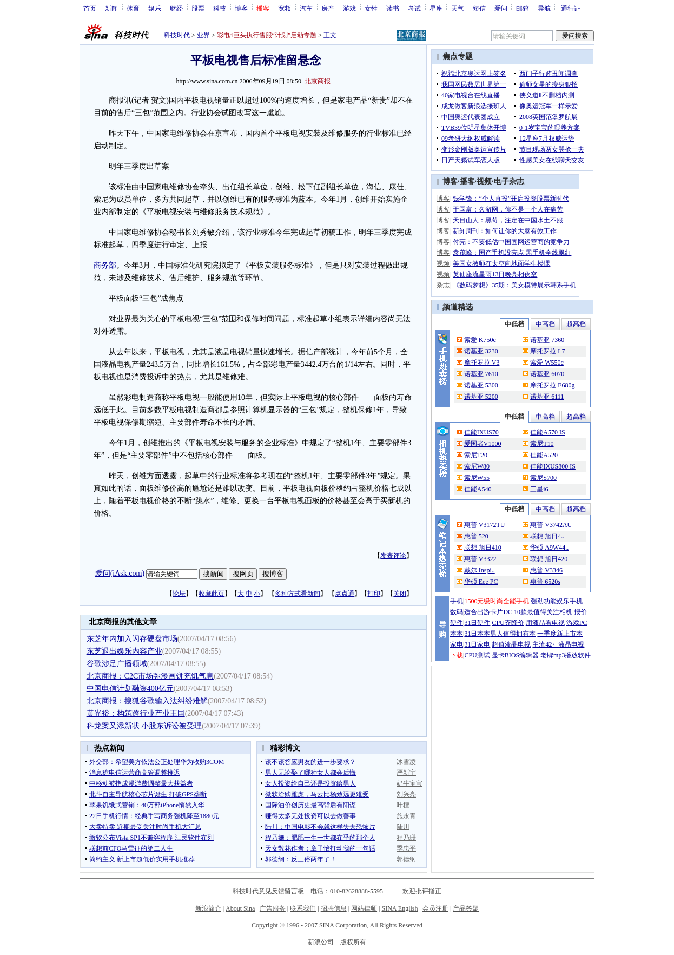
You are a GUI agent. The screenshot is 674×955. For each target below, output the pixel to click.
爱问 (500, 8)
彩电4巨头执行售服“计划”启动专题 (267, 35)
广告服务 (273, 908)
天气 (457, 8)
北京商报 (318, 81)
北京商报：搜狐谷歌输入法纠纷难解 (147, 701)
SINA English (399, 908)
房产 (327, 8)
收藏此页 (211, 593)
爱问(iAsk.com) (119, 573)
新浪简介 (208, 908)
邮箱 (522, 8)
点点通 (344, 593)
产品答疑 (466, 908)
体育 (133, 8)
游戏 (349, 8)
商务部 (105, 265)
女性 (371, 8)
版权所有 (353, 942)
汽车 (306, 8)
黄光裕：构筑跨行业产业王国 (136, 713)
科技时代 (177, 35)
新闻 (111, 8)
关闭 (399, 593)
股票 (197, 8)
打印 (373, 593)
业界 (203, 35)
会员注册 (435, 908)
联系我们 (303, 908)
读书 (392, 8)
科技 (219, 8)
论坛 (179, 593)
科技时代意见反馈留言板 (268, 891)
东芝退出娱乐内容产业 (124, 651)
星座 (435, 8)
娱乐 (154, 8)
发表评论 (393, 555)
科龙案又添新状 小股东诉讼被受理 (144, 726)
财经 (176, 8)
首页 (89, 8)
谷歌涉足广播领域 (117, 664)
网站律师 (364, 908)
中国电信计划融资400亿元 (130, 688)
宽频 (284, 8)
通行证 (570, 8)
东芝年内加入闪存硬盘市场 (132, 639)
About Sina (240, 908)
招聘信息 (334, 908)
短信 (479, 8)
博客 (241, 8)
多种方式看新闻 (297, 593)
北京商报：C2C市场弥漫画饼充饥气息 (150, 676)
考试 (414, 8)
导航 (544, 8)
